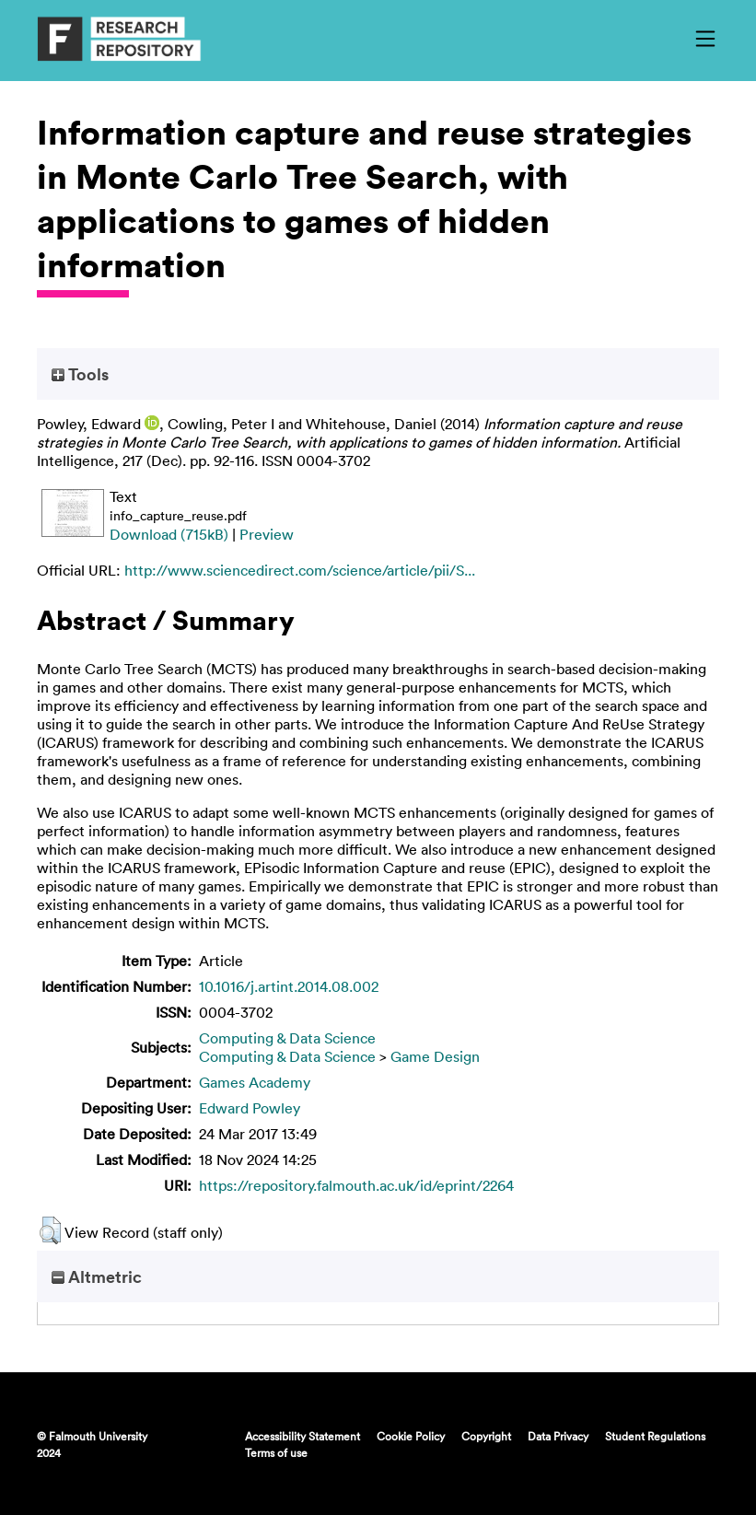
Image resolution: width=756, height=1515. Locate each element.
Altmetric (97, 1276)
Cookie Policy (411, 1436)
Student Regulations (655, 1436)
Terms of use (276, 1452)
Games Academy (254, 1082)
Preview (266, 534)
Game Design (435, 1056)
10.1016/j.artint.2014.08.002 (288, 986)
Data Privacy (558, 1436)
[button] (50, 1230)
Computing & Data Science (287, 1038)
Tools (80, 374)
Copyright (486, 1436)
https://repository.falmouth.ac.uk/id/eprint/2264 (356, 1185)
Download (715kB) (169, 534)
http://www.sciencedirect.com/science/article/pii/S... (299, 570)
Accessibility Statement (302, 1436)
